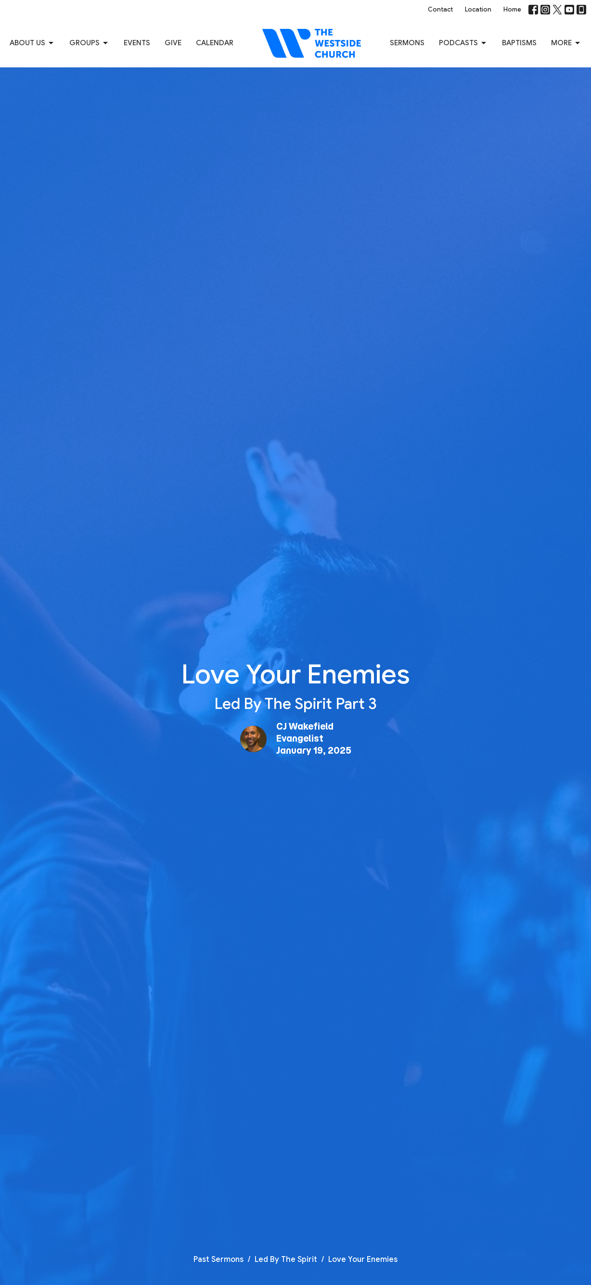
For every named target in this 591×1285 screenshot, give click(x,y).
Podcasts (463, 43)
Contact (440, 9)
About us (32, 43)
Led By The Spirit (286, 1259)
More (566, 43)
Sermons (407, 43)
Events (137, 43)
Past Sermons (218, 1259)
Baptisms (519, 43)
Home (512, 9)
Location (478, 9)
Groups (89, 43)
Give (173, 43)
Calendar (214, 43)
